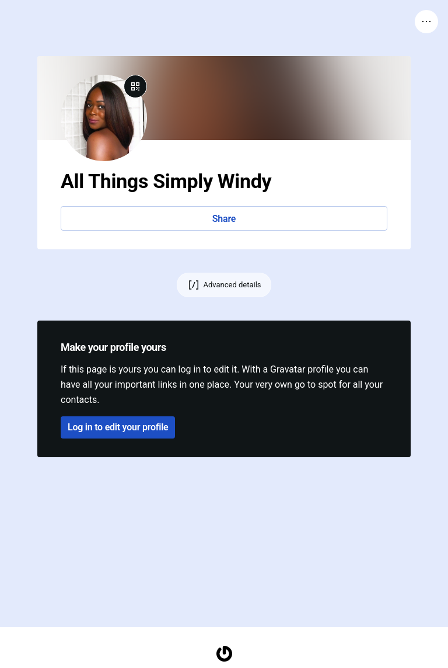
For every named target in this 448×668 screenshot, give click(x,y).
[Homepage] (224, 654)
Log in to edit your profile (118, 427)
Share (224, 218)
